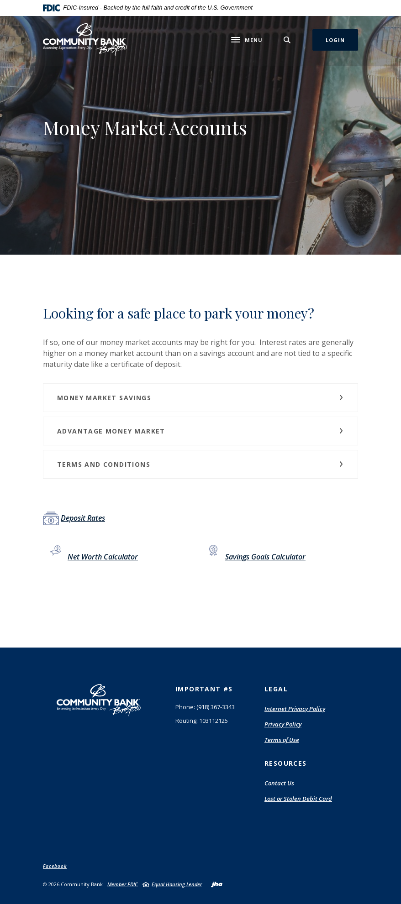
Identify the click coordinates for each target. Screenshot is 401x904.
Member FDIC (122, 884)
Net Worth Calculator (103, 557)
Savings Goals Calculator (265, 557)
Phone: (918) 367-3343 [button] (205, 707)
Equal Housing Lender (177, 884)
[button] (200, 397)
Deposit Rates (83, 518)
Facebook (55, 866)
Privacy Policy (282, 724)
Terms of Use (281, 740)
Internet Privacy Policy (294, 709)
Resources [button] (285, 763)
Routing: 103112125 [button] (201, 720)
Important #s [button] (204, 689)
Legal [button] (276, 689)
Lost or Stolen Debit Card (298, 798)
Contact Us (279, 783)
